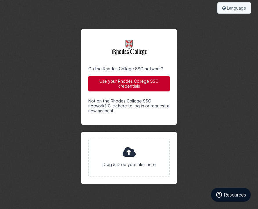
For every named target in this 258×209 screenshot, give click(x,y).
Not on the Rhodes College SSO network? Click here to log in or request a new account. (128, 105)
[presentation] (129, 158)
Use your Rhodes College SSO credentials (129, 84)
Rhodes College (129, 47)
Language (234, 8)
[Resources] (231, 195)
